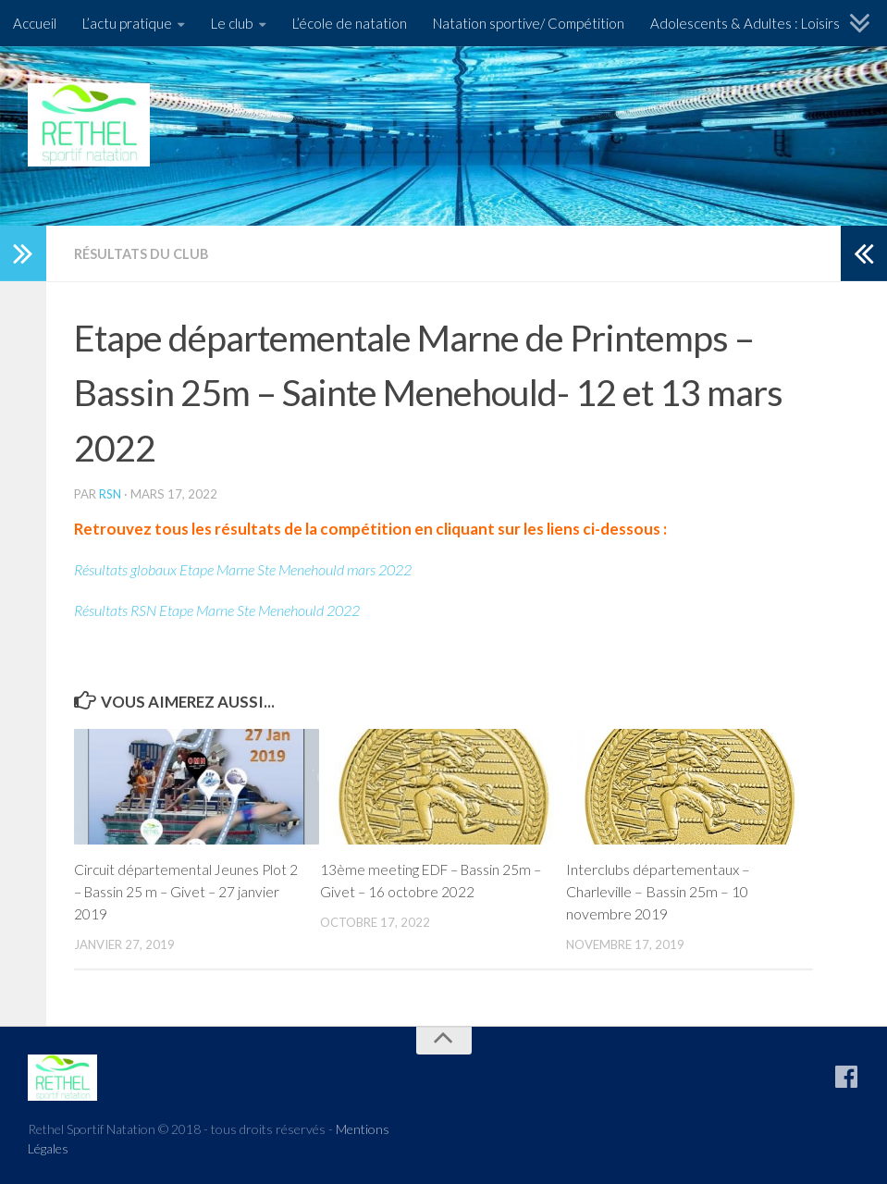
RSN (110, 493)
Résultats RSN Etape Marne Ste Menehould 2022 (230, 609)
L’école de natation (349, 23)
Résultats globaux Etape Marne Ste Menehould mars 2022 (257, 568)
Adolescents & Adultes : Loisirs (745, 23)
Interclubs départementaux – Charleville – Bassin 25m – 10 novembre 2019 (658, 890)
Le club (232, 23)
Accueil (34, 23)
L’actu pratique (127, 23)
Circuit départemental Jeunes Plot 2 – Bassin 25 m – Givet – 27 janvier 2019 (184, 890)
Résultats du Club (144, 253)
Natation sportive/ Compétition (528, 23)
